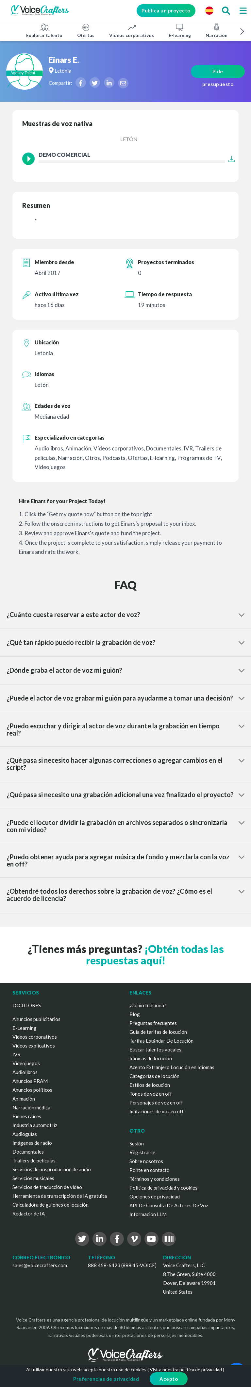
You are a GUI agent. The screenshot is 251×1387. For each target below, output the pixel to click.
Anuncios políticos (32, 1090)
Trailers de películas (34, 1160)
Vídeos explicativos (33, 1046)
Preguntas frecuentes (153, 1023)
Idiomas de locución (150, 1058)
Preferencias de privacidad (106, 1379)
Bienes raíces (26, 1116)
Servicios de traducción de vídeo (47, 1187)
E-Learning (24, 1028)
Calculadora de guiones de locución (50, 1205)
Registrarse (142, 1152)
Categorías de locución (154, 1076)
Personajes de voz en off (156, 1102)
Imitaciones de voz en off (156, 1111)
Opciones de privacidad (154, 1196)
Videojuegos (26, 1063)
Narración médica (31, 1107)
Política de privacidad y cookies (163, 1188)
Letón (129, 139)
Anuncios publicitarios (36, 1019)
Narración (216, 30)
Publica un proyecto (165, 10)
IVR (16, 1054)
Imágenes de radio (32, 1143)
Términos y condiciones (154, 1179)
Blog (134, 1014)
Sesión (136, 1143)
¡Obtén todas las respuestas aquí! (155, 954)
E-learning (180, 30)
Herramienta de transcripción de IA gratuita (59, 1196)
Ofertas (85, 30)
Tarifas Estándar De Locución (161, 1041)
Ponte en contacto (149, 1170)
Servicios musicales (33, 1178)
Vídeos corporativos (131, 30)
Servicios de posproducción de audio (51, 1169)
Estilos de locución (149, 1085)
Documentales (28, 1152)
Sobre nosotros (146, 1161)
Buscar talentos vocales (155, 1049)
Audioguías (24, 1134)
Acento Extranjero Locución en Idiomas (171, 1067)
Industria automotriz (34, 1125)
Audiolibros (25, 1072)
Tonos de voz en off (150, 1094)
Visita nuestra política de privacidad (186, 1369)
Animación (23, 1099)
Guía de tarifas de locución (158, 1032)
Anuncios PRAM (30, 1081)
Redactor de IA (28, 1213)
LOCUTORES (26, 1005)
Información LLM (148, 1214)
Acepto (168, 1379)
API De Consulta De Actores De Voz (168, 1205)
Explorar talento (44, 30)
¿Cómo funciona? (147, 1005)
